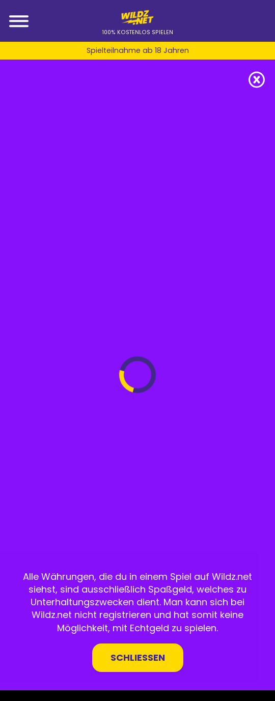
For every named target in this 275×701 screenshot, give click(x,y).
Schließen (138, 657)
